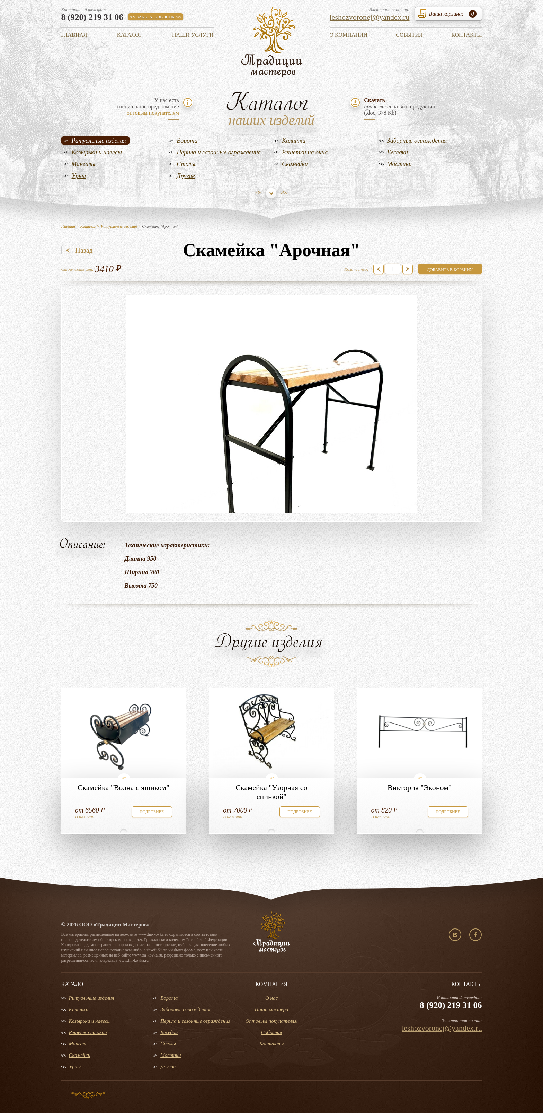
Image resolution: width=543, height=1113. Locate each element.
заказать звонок (155, 17)
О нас (271, 998)
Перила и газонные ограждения (219, 152)
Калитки (293, 140)
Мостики (399, 164)
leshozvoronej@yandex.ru (370, 17)
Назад (84, 250)
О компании (348, 35)
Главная (74, 35)
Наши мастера (271, 1009)
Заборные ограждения (417, 140)
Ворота (187, 140)
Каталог (129, 35)
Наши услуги (192, 35)
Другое (186, 175)
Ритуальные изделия (99, 140)
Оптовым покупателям (272, 1021)
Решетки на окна (305, 152)
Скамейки (295, 164)
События (409, 35)
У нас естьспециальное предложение (148, 106)
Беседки (397, 152)
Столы (186, 164)
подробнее (152, 811)
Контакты (466, 35)
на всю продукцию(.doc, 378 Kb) (400, 106)
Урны (79, 175)
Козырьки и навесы (97, 152)
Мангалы (84, 164)
